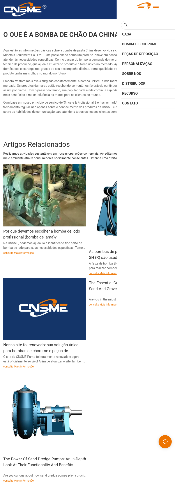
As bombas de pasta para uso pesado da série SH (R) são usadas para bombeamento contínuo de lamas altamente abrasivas (129, 254)
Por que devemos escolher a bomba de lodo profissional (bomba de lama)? (41, 234)
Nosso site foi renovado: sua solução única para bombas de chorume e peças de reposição (40, 348)
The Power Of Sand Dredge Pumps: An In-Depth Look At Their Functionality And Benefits (44, 462)
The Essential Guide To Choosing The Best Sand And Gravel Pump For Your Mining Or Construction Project (126, 286)
